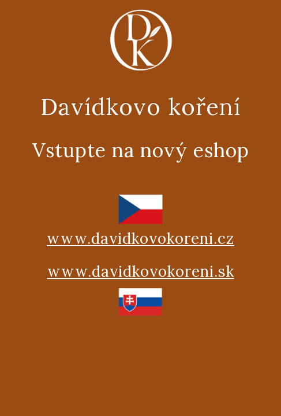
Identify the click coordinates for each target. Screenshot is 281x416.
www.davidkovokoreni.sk (140, 271)
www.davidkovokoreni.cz (140, 238)
